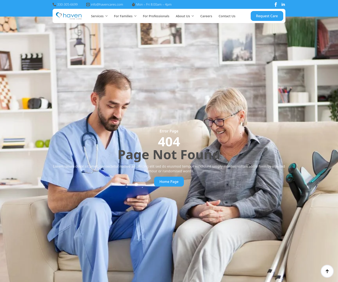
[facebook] (276, 4)
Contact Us (227, 16)
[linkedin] (283, 4)
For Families (123, 16)
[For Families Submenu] (134, 16)
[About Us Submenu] (192, 16)
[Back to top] (327, 271)
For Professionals (156, 16)
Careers (206, 16)
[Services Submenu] (106, 16)
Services (97, 16)
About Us (183, 16)
